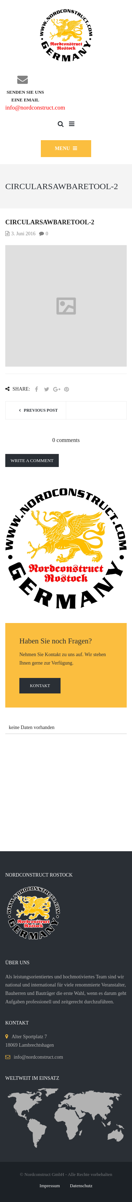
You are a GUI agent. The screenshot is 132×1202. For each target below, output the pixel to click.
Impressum (49, 1185)
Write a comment (32, 460)
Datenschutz (81, 1185)
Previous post (41, 410)
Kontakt (40, 685)
